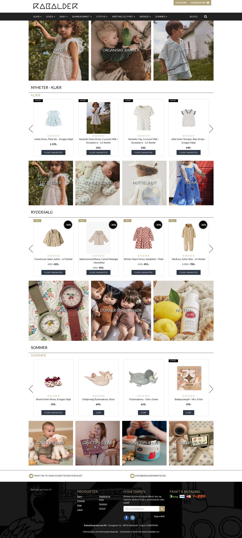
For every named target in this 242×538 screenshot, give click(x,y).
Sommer (161, 16)
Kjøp (98, 412)
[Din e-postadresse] (141, 509)
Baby (64, 16)
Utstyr (101, 16)
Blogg (194, 16)
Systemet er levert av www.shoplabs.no (139, 531)
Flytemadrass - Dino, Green (143, 399)
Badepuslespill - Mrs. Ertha (189, 399)
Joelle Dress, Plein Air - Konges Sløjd (53, 139)
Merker (145, 16)
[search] (205, 16)
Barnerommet (82, 16)
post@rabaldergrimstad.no (150, 476)
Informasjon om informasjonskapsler (100, 531)
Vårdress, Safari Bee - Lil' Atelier (188, 259)
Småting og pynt (123, 16)
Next (211, 129)
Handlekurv (200, 2)
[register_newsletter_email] (162, 508)
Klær (37, 16)
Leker (50, 16)
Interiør (81, 500)
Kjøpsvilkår (159, 516)
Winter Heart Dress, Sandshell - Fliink (143, 259)
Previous (31, 129)
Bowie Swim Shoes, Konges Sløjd (53, 399)
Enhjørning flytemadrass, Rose (98, 399)
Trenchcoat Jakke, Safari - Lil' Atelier (53, 259)
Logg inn (181, 2)
